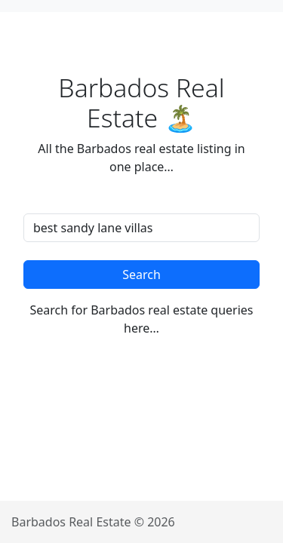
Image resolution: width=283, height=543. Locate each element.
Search (141, 274)
